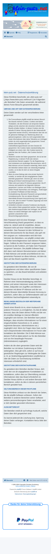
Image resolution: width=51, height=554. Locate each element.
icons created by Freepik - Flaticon (25, 486)
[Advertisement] (24, 64)
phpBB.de (34, 491)
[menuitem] (11, 32)
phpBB (19, 489)
